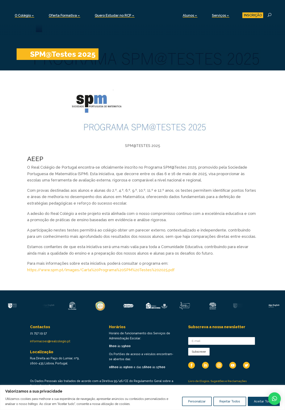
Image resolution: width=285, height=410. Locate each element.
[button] (274, 398)
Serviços (219, 15)
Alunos (188, 15)
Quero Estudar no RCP (113, 15)
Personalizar (197, 401)
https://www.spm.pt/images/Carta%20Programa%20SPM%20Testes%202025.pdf (101, 270)
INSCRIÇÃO (253, 15)
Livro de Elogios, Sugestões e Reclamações (217, 381)
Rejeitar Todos (229, 401)
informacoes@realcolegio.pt (50, 341)
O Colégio (23, 15)
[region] (142, 397)
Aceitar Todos (264, 401)
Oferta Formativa (63, 15)
